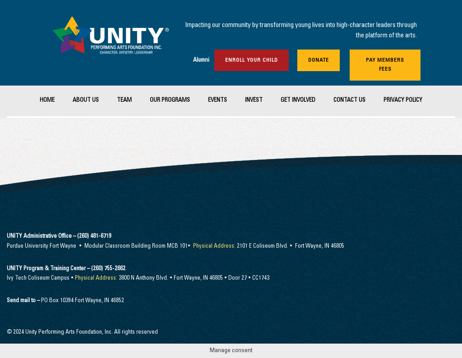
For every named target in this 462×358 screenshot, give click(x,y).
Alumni (201, 60)
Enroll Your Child (251, 60)
